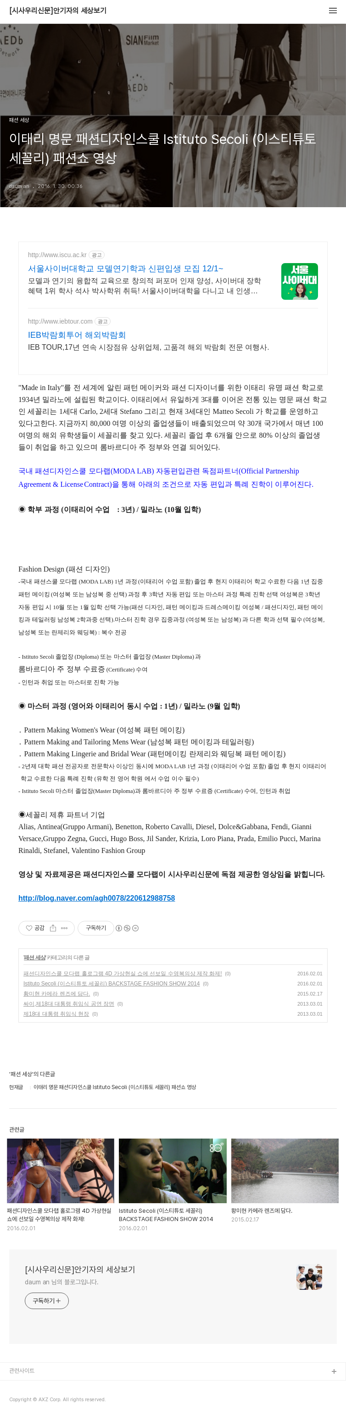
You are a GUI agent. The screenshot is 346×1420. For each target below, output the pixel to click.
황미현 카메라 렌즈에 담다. (56, 994)
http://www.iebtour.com (60, 321)
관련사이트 (21, 1370)
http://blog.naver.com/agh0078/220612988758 (96, 898)
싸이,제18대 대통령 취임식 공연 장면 (68, 1004)
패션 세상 (34, 957)
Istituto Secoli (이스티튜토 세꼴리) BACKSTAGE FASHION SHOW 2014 (111, 983)
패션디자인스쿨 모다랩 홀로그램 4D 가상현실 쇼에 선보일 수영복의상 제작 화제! (122, 973)
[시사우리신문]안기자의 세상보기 (57, 11)
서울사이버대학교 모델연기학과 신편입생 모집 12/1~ (125, 268)
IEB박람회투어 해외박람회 (77, 335)
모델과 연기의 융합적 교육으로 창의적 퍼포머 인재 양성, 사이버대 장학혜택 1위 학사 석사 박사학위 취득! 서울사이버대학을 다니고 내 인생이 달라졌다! (144, 286)
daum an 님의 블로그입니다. (62, 1282)
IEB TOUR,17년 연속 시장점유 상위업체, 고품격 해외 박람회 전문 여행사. (148, 347)
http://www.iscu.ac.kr (57, 255)
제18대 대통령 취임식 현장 (56, 1014)
